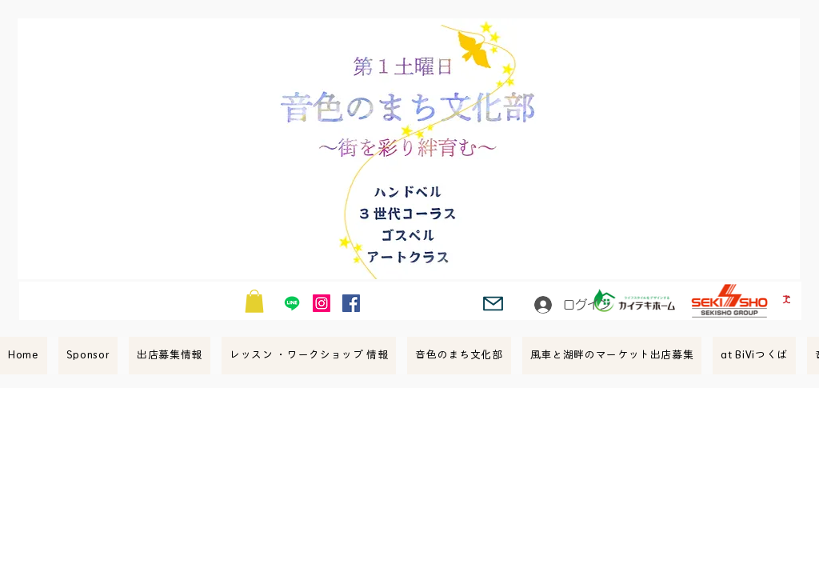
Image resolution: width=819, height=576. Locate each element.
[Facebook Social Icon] (351, 303)
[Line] (292, 303)
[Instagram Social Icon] (321, 303)
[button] (254, 301)
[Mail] (493, 304)
